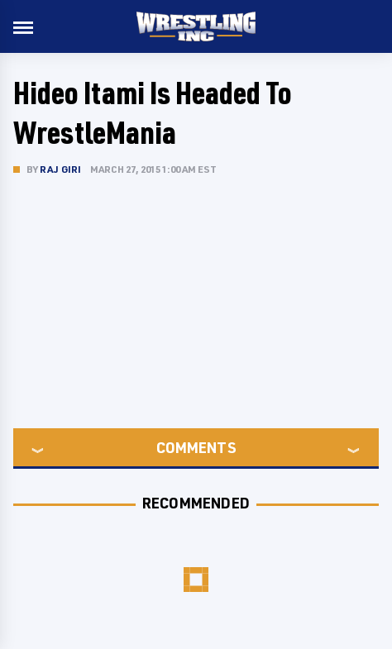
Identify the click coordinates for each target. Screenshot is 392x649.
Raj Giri (61, 169)
